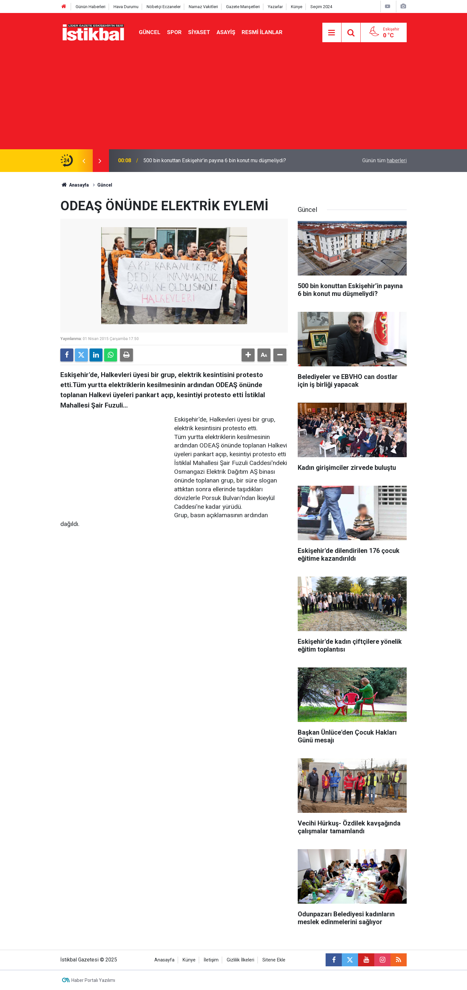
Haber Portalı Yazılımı (93, 980)
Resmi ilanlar (262, 32)
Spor (174, 32)
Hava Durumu (126, 6)
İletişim (211, 960)
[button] (248, 354)
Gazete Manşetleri (243, 6)
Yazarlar (275, 6)
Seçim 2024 (321, 6)
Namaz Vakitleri (203, 6)
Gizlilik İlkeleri (240, 960)
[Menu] (332, 33)
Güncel (150, 32)
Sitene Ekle (273, 960)
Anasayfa (74, 185)
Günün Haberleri (90, 6)
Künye (296, 6)
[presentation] (84, 161)
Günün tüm (384, 160)
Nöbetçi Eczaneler (164, 6)
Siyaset (199, 32)
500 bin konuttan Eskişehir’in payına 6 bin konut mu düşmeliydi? (214, 160)
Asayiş (226, 32)
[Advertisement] (233, 100)
